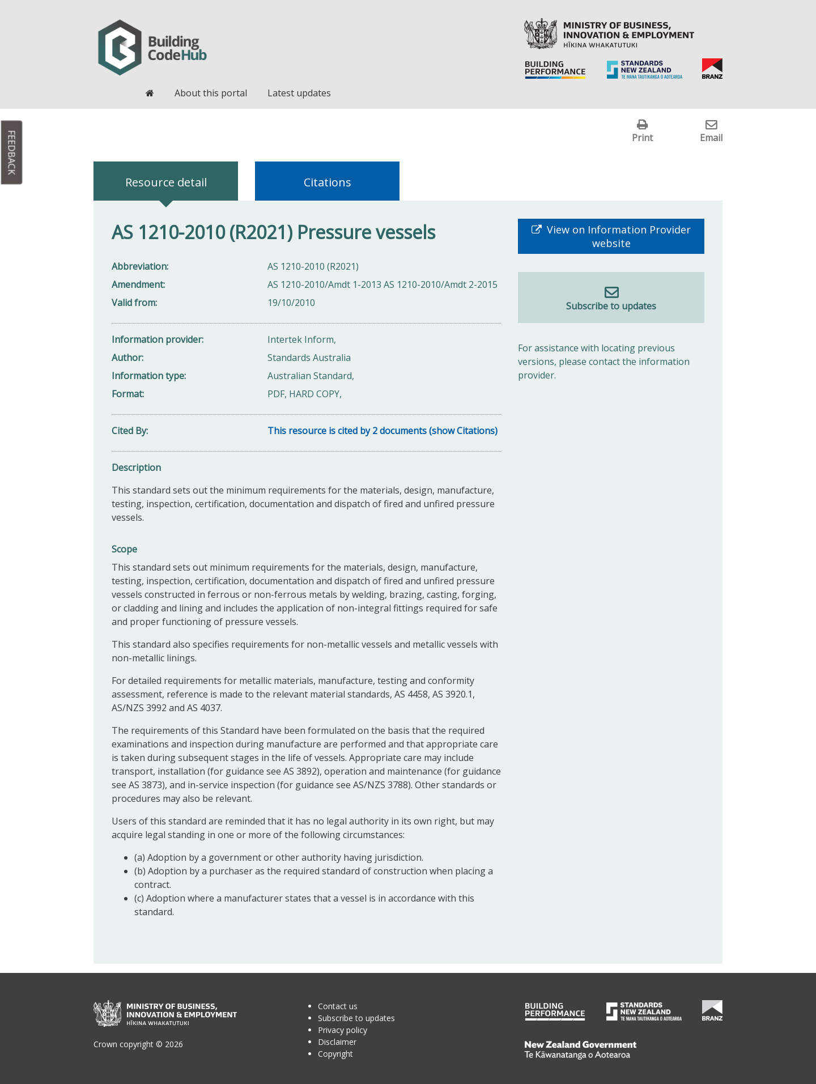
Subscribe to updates (611, 306)
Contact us (338, 1006)
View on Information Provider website (617, 236)
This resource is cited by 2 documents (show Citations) (382, 430)
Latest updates (299, 93)
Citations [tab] (327, 182)
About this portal (211, 93)
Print (642, 137)
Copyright (335, 1053)
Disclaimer (337, 1041)
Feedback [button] (12, 152)
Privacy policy (342, 1030)
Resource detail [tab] (166, 182)
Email (711, 137)
